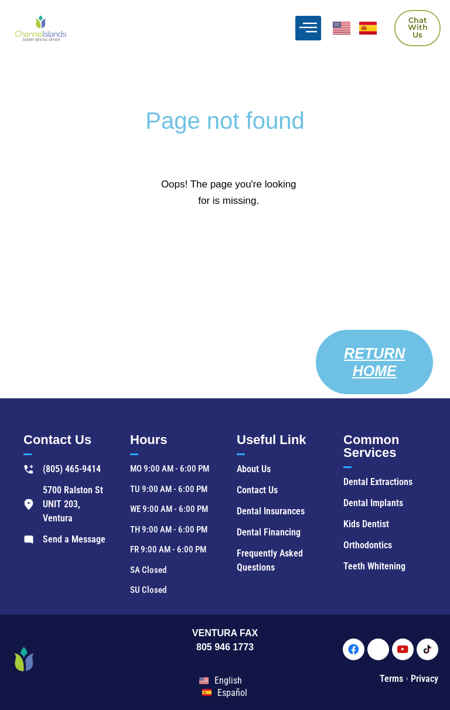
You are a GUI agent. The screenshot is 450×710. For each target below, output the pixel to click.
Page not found (224, 121)
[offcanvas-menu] (308, 28)
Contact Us (57, 439)
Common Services (371, 446)
